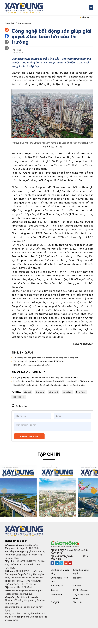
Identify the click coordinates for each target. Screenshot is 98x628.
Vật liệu (77, 585)
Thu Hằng (16, 49)
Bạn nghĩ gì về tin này (29, 436)
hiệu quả (27, 392)
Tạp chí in (78, 602)
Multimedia (56, 594)
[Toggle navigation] (91, 7)
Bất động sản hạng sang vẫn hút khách (31, 365)
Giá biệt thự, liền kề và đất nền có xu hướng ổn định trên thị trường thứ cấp (49, 385)
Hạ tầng (77, 577)
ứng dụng (40, 392)
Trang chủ (9, 23)
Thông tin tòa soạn (16, 540)
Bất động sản (57, 585)
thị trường (80, 392)
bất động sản (18, 397)
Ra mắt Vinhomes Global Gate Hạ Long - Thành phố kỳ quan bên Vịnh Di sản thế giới (53, 381)
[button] (94, 491)
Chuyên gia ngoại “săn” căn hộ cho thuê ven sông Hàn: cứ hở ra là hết (45, 377)
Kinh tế (54, 590)
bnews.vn (87, 343)
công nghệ (53, 392)
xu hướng (67, 392)
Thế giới (55, 602)
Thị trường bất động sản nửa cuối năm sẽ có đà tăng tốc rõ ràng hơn (45, 357)
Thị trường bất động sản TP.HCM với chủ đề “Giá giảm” (38, 361)
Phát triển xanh (81, 590)
